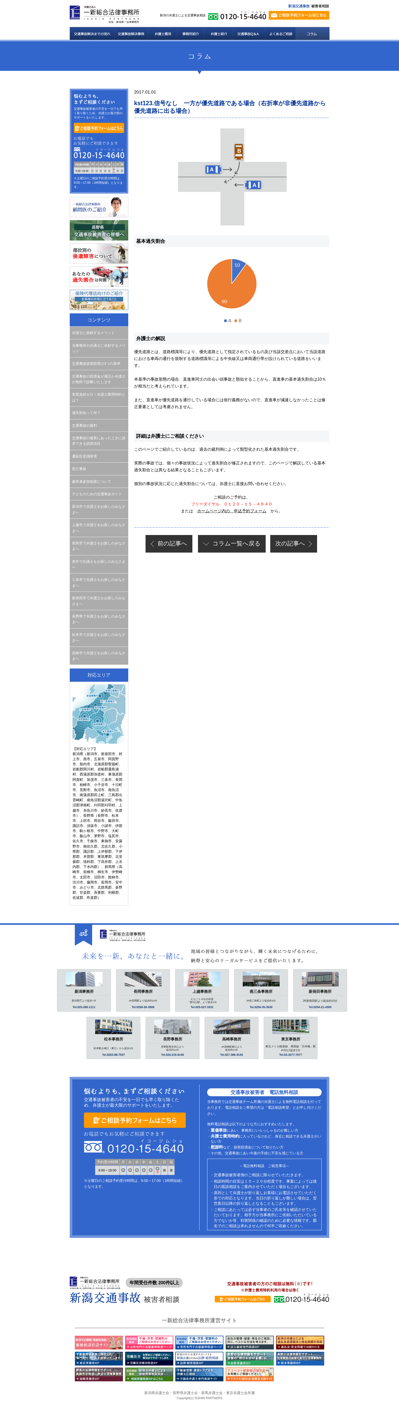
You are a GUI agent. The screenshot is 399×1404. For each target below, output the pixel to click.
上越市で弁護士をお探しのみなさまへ (98, 527)
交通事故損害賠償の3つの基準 (96, 364)
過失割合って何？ (86, 413)
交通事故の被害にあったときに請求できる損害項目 (98, 441)
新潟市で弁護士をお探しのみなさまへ (98, 509)
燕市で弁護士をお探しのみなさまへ (98, 564)
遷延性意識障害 (84, 456)
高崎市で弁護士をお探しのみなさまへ (98, 656)
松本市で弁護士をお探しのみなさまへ (98, 637)
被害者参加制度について (91, 481)
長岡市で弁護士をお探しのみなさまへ (98, 546)
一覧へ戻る (236, 543)
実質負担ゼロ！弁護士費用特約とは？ (98, 397)
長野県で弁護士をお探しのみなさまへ (98, 619)
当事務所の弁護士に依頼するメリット (98, 348)
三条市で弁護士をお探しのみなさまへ (98, 582)
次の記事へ (290, 543)
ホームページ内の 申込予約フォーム (231, 511)
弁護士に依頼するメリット (93, 333)
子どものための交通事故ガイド (97, 494)
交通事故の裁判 (84, 425)
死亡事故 (79, 469)
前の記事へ (172, 543)
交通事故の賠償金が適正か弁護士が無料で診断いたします (98, 379)
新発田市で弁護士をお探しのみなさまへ (98, 601)
